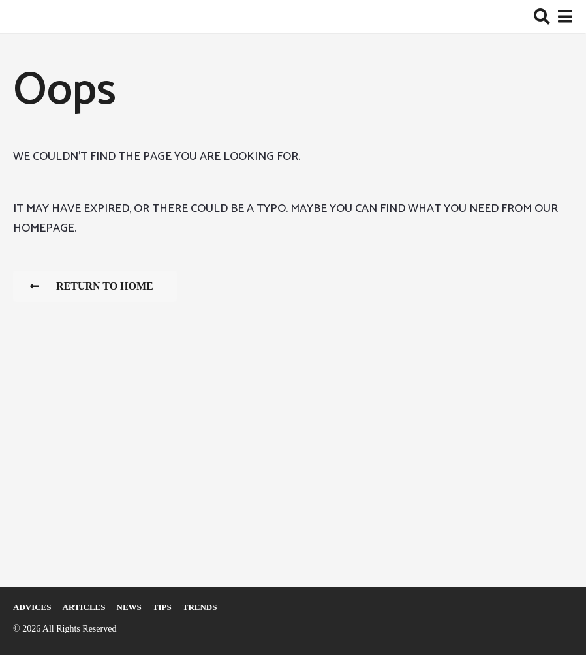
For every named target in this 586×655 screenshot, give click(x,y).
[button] (542, 16)
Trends (200, 607)
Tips (162, 607)
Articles (84, 607)
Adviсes (32, 607)
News (129, 607)
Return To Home (91, 286)
